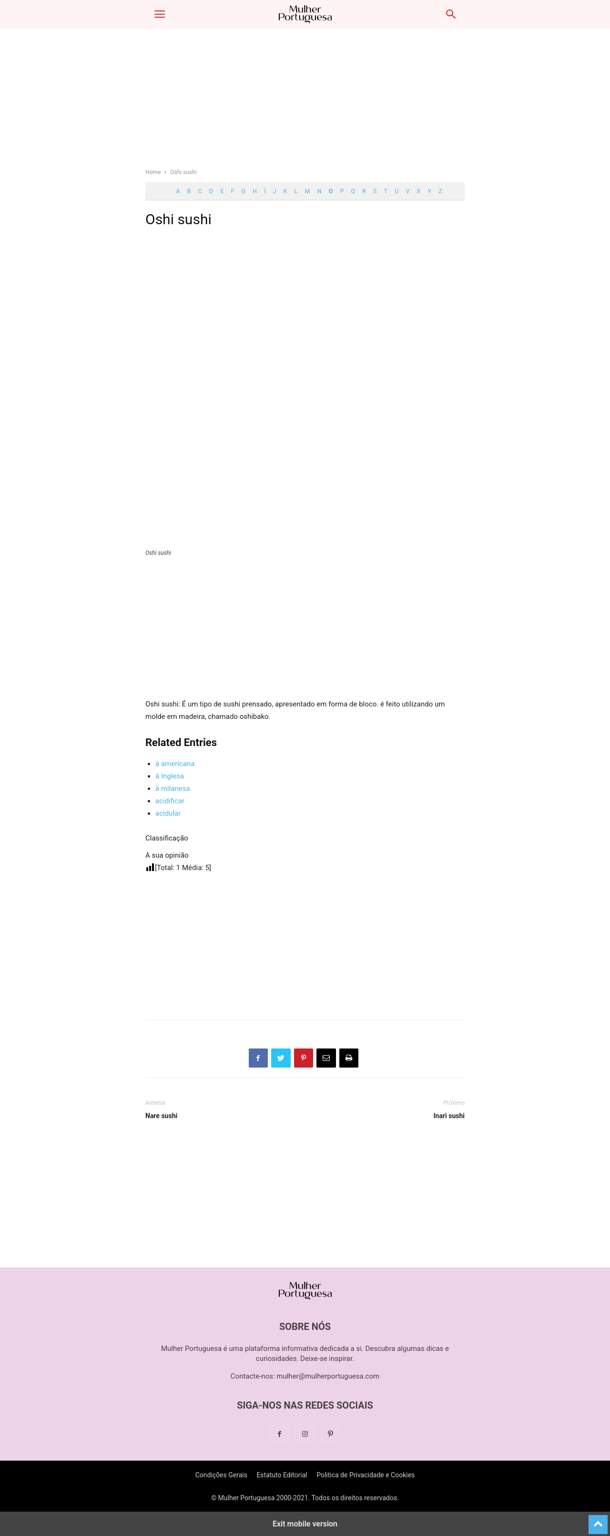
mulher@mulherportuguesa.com (327, 1376)
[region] (305, 102)
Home (153, 172)
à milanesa (172, 788)
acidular (168, 813)
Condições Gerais (221, 1475)
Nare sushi (161, 1116)
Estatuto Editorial (281, 1475)
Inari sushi (449, 1116)
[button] (159, 14)
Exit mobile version (305, 1523)
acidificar (169, 801)
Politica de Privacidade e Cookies (365, 1475)
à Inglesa (169, 776)
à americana (174, 763)
